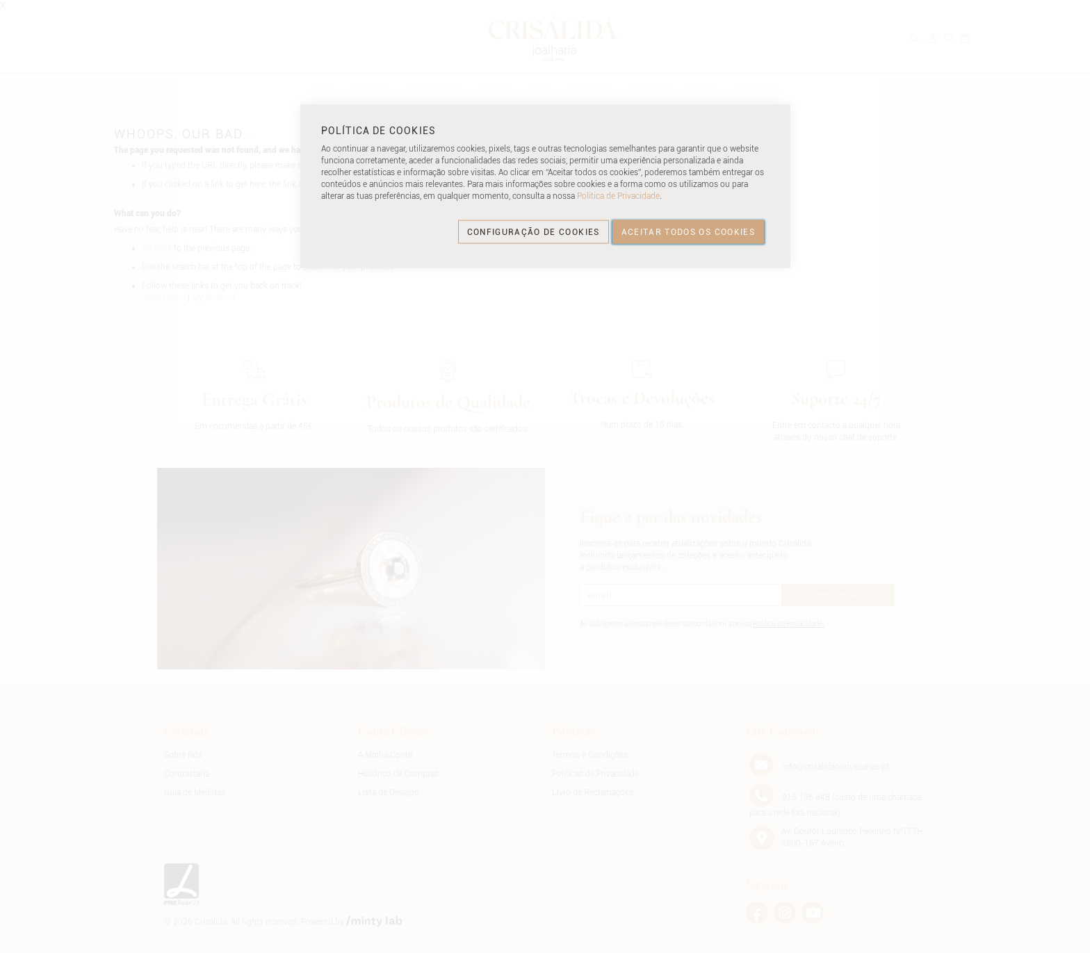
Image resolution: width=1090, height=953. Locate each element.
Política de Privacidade (618, 196)
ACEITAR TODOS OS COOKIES (688, 231)
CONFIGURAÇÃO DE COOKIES (533, 231)
